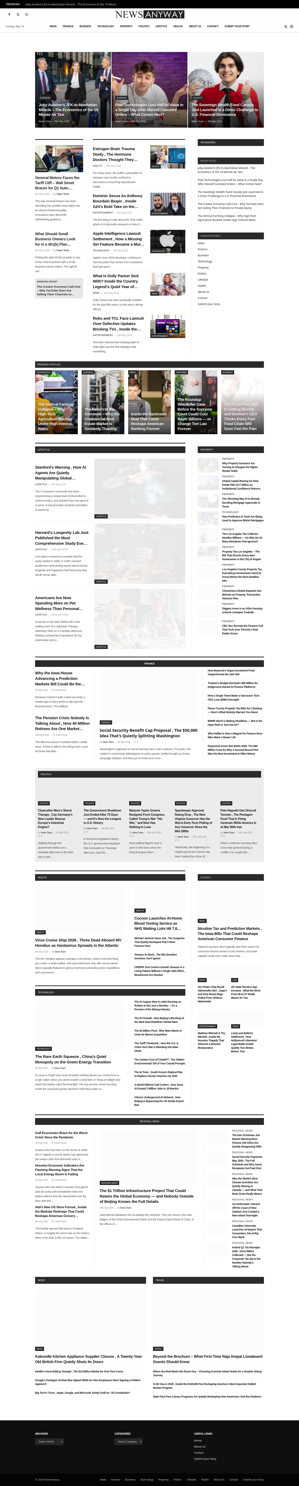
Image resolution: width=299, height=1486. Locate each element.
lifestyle (44, 449)
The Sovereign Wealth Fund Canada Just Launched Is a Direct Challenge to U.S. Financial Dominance (225, 110)
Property (126, 26)
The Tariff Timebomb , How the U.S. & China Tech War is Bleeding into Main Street (156, 1047)
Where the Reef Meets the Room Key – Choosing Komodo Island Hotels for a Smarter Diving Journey (207, 1373)
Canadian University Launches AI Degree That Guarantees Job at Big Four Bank (247, 1231)
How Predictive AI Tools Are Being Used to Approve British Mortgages (243, 518)
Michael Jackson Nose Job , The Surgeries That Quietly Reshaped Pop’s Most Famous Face (159, 942)
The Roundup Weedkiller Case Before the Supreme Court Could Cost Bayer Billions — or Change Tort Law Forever (195, 414)
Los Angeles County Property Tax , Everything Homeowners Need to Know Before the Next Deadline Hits (242, 575)
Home (198, 1440)
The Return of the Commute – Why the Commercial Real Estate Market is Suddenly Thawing (102, 419)
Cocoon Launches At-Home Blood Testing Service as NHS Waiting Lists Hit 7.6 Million (158, 923)
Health (178, 26)
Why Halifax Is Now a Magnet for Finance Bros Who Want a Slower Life (235, 735)
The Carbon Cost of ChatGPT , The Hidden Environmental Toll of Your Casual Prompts (159, 1061)
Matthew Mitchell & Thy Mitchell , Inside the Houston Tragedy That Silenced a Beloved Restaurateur (211, 1040)
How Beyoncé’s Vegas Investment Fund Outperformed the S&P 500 (231, 672)
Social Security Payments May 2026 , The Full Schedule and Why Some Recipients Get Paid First (247, 1162)
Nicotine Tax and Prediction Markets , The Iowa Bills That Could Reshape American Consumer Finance (230, 933)
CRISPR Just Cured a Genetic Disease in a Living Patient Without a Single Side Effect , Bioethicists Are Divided (159, 971)
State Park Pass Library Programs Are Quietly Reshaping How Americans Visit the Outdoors (207, 1396)
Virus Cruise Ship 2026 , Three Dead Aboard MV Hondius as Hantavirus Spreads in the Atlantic (78, 943)
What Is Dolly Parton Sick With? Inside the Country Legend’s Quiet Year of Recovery (116, 282)
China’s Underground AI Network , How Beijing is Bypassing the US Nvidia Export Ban (159, 1101)
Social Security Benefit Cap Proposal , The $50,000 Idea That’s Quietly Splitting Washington (149, 733)
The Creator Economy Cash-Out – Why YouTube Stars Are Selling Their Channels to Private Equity (58, 290)
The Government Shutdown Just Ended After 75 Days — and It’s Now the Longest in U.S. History (102, 816)
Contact (212, 26)
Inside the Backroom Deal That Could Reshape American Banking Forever (149, 421)
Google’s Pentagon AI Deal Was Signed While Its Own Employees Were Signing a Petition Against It (87, 1382)
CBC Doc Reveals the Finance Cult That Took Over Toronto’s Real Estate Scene (242, 629)
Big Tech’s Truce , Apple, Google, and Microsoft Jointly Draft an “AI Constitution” (82, 1392)
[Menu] (291, 26)
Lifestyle (161, 26)
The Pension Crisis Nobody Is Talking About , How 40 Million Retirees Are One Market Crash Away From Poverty (62, 724)
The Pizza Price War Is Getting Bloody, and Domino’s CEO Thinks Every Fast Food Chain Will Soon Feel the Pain (241, 416)
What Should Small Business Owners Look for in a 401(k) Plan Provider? (55, 239)
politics (46, 774)
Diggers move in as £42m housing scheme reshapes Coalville (242, 610)
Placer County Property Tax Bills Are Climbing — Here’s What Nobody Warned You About (235, 710)
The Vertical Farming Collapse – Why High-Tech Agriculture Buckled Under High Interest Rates (56, 416)
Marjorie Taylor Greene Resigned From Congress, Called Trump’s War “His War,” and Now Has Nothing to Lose (147, 819)
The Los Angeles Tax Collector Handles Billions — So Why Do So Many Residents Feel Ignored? (242, 537)
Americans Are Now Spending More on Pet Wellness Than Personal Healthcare (57, 604)
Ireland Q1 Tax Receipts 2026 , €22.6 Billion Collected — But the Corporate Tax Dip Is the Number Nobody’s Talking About (246, 1257)
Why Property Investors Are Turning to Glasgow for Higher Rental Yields (240, 467)
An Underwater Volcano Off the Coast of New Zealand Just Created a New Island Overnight (246, 1209)
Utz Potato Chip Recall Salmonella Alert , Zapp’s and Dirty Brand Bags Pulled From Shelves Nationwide (212, 994)
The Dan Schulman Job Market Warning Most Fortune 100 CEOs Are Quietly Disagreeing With (246, 1141)
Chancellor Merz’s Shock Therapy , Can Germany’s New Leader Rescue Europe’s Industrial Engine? (55, 819)
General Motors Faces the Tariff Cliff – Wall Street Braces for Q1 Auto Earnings (57, 183)
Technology (105, 26)
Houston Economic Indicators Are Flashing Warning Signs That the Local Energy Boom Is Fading (59, 1170)
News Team (45, 121)
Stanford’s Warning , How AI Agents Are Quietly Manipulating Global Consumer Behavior (60, 473)
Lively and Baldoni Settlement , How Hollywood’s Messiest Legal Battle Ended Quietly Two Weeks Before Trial (244, 1042)
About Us (195, 26)
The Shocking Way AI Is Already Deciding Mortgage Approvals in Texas (241, 502)
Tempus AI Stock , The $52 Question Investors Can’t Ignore (155, 956)
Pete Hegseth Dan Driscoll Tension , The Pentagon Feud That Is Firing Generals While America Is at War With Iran (238, 819)
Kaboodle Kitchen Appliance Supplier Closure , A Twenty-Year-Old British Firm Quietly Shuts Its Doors (89, 1359)
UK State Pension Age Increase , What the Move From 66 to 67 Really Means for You (246, 992)
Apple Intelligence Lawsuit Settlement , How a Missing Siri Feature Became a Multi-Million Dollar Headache (118, 239)
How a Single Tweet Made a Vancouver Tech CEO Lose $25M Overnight (233, 697)
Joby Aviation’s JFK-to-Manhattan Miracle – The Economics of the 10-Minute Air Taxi (73, 4)
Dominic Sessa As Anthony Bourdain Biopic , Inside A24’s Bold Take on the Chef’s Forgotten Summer (117, 201)
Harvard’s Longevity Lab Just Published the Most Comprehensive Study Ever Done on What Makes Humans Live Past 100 (61, 538)
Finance (68, 26)
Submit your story (236, 26)
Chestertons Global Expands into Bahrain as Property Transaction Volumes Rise (241, 594)
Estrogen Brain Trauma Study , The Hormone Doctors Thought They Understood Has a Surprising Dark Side (114, 154)
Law (235, 980)
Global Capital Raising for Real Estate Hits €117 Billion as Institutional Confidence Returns (241, 484)
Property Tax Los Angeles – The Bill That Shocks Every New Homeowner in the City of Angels (241, 555)
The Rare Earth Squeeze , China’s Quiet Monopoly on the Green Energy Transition (73, 1059)
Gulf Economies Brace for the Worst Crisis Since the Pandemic (61, 1135)
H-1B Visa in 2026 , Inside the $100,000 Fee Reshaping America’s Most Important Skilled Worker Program (204, 1385)
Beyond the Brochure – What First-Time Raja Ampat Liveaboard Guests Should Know (207, 1359)
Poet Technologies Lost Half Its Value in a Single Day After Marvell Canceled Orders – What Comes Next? (149, 110)
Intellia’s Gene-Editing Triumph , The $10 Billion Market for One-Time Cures (79, 1371)
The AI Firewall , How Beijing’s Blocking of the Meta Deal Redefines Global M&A (159, 1020)
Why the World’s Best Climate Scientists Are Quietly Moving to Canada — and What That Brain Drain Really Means (247, 1186)
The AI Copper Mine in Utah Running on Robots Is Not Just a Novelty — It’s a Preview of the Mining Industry (157, 1005)
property (206, 449)
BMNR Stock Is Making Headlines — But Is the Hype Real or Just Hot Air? (235, 722)
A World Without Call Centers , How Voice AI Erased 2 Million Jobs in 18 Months (158, 1086)
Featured (42, 170)
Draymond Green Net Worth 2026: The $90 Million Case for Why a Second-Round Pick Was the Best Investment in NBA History (233, 750)
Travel (160, 1280)
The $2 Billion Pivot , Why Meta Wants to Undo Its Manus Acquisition (158, 1032)
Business (85, 26)
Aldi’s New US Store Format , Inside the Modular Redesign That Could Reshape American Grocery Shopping (61, 1211)
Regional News (109, 1183)
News (52, 26)
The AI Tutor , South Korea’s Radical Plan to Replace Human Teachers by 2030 (158, 1074)
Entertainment (160, 213)
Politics (143, 26)
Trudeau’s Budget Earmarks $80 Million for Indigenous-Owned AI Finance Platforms (233, 685)
